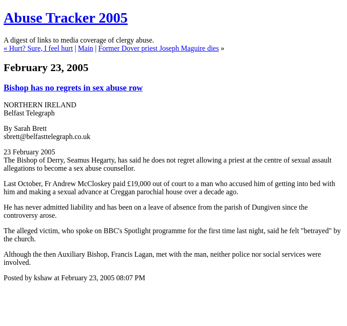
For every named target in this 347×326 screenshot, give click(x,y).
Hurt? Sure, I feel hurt (41, 48)
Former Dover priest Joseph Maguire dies (158, 48)
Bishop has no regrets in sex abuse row (73, 87)
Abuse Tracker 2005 (66, 18)
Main (85, 48)
